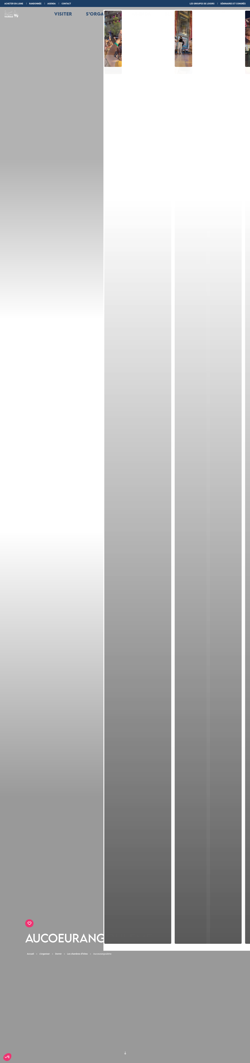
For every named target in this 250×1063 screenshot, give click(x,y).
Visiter (79, 18)
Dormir (58, 954)
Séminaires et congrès (233, 3)
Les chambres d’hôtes (77, 954)
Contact (66, 3)
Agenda (51, 3)
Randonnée (35, 3)
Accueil (30, 954)
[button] (7, 1057)
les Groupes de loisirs (202, 3)
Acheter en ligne (14, 3)
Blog (162, 18)
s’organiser (108, 18)
